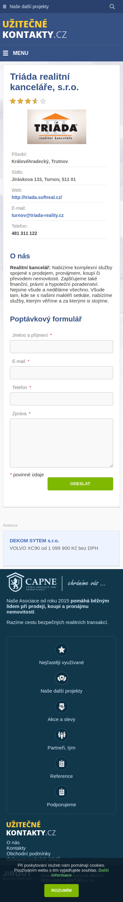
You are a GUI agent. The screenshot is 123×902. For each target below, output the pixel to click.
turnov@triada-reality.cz (37, 215)
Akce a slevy (61, 719)
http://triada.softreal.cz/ (36, 197)
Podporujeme (61, 804)
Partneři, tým (61, 747)
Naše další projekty (29, 6)
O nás (13, 842)
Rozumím (61, 890)
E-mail (18, 361)
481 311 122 (24, 233)
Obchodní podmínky (29, 853)
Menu (20, 53)
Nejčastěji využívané (61, 662)
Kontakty (16, 848)
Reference (61, 776)
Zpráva (19, 413)
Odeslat (80, 483)
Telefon (19, 387)
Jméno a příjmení (30, 335)
